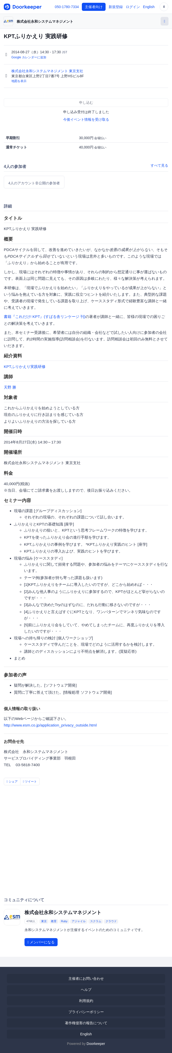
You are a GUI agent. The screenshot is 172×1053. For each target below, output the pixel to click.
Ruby (64, 921)
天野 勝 (10, 387)
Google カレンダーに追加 (28, 57)
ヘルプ (86, 990)
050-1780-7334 (67, 7)
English (149, 7)
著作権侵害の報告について (86, 1023)
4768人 (30, 921)
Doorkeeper (96, 1044)
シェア (12, 781)
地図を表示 (19, 81)
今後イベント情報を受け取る (86, 119)
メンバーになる (41, 942)
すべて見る (159, 165)
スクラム (95, 921)
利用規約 (86, 1001)
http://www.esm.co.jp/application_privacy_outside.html (50, 725)
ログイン (133, 7)
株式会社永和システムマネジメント (45, 21)
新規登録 (116, 7)
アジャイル (79, 921)
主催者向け (94, 7)
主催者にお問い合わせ (86, 978)
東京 (44, 921)
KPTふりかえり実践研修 (24, 366)
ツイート (30, 781)
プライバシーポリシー (86, 1012)
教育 (54, 921)
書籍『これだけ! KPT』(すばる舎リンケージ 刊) (44, 316)
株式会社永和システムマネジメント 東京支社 (47, 71)
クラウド (111, 921)
